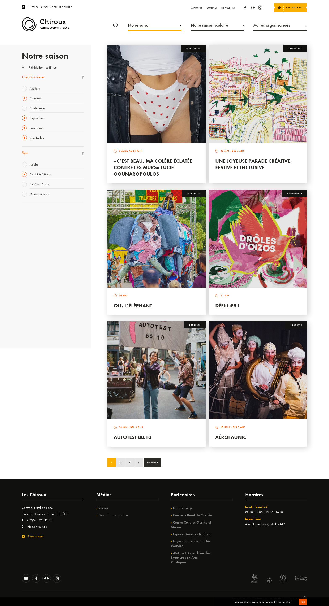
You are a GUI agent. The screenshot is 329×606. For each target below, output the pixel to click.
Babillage (28, 248)
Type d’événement (33, 77)
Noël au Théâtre (32, 316)
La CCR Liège (183, 508)
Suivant (152, 462)
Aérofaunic (230, 437)
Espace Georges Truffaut (192, 534)
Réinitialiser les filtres (39, 67)
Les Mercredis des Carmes (38, 230)
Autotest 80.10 (132, 437)
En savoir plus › (283, 604)
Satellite (27, 256)
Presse (103, 508)
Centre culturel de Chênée (192, 515)
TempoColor (29, 308)
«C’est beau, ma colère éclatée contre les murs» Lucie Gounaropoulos (153, 167)
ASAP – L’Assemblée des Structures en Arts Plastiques (190, 557)
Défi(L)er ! (227, 305)
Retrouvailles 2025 (34, 334)
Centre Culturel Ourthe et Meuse (191, 524)
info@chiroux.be (37, 526)
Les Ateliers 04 (31, 273)
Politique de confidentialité (269, 598)
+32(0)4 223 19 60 (39, 520)
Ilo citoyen (28, 299)
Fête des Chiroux (32, 213)
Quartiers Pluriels (32, 291)
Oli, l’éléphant (133, 305)
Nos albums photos (113, 515)
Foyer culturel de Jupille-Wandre (190, 543)
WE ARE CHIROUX (34, 325)
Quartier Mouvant (33, 282)
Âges (25, 153)
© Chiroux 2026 (240, 598)
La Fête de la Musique (35, 222)
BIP (24, 265)
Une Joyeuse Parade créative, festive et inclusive (253, 164)
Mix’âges (27, 239)
